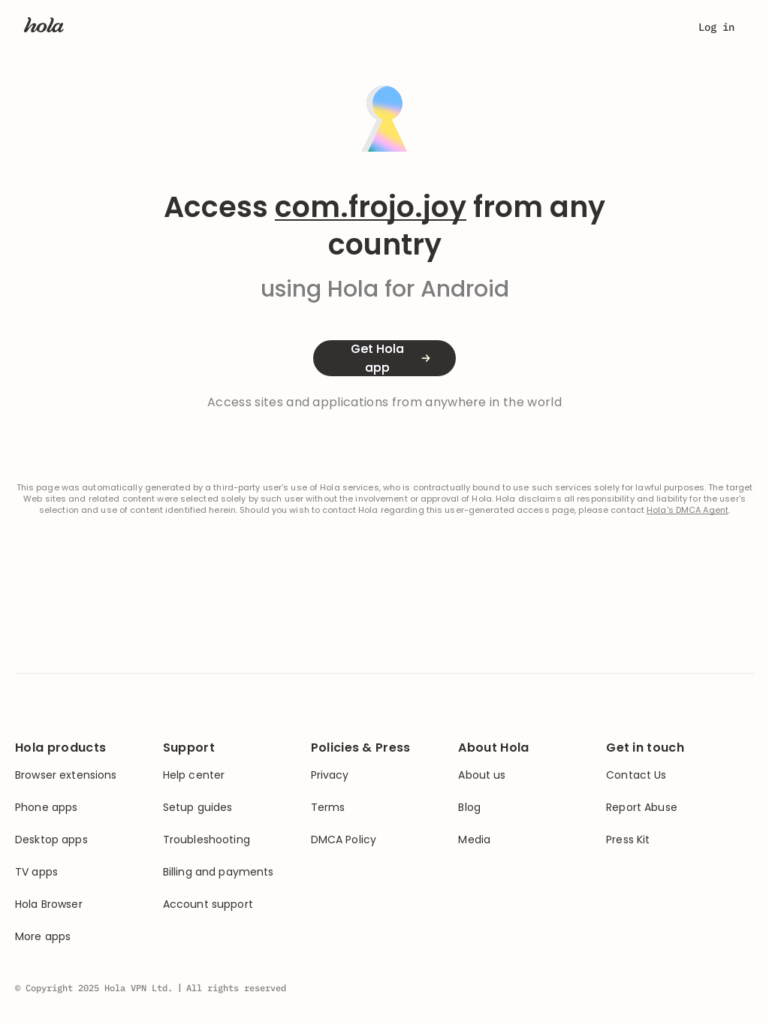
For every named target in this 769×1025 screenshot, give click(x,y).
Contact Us (636, 775)
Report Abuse (641, 807)
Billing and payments (218, 872)
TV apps (36, 872)
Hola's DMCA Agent (687, 510)
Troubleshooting (206, 840)
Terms (328, 807)
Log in (716, 27)
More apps (43, 937)
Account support (208, 904)
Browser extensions (66, 775)
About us (481, 775)
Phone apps (46, 807)
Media (474, 840)
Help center (194, 775)
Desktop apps (51, 840)
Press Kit (628, 840)
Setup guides (198, 807)
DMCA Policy (344, 840)
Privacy (330, 775)
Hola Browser (49, 904)
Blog (469, 807)
